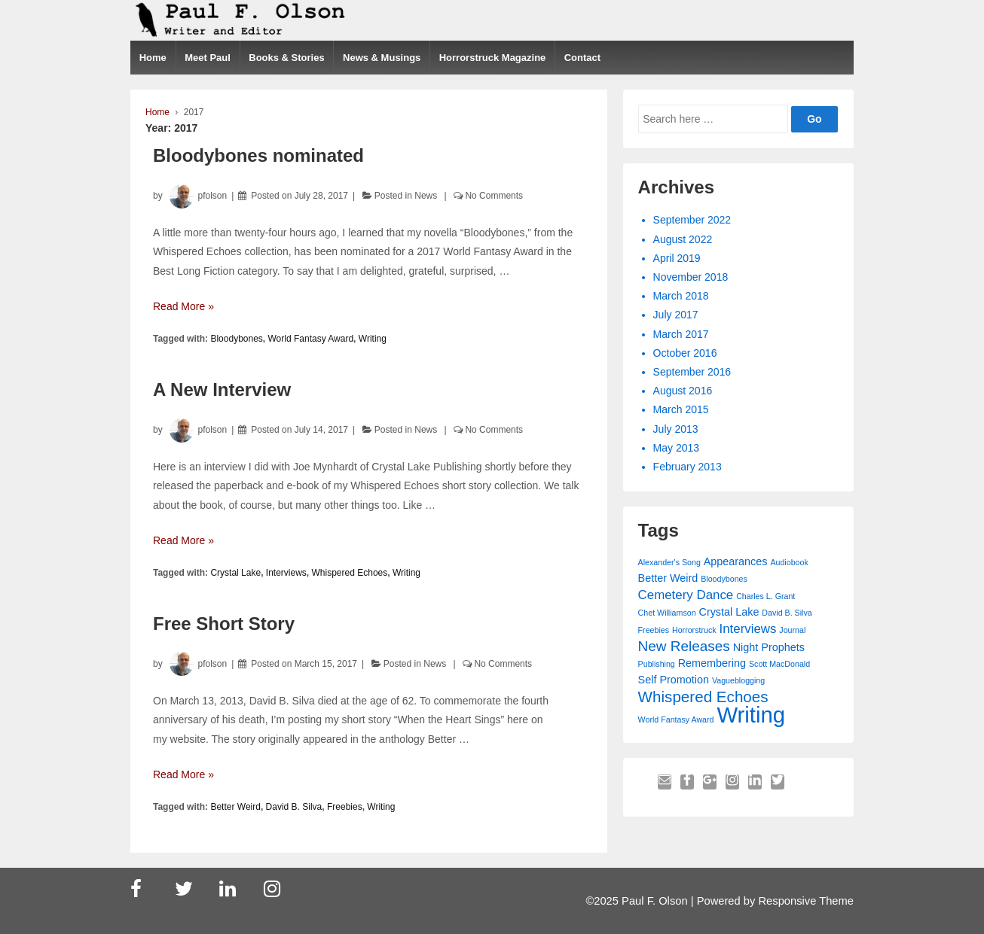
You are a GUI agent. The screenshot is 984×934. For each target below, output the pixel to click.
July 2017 (675, 315)
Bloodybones (236, 338)
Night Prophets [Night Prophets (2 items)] (769, 647)
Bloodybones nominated (258, 155)
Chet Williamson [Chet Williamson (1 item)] (667, 612)
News (425, 195)
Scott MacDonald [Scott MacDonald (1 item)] (779, 663)
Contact (582, 57)
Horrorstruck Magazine (492, 57)
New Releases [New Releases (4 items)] (684, 646)
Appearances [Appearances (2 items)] (736, 561)
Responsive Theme (806, 901)
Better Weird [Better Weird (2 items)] (668, 578)
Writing (373, 338)
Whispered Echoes (350, 572)
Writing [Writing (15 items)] (751, 715)
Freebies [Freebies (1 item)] (653, 629)
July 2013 (675, 429)
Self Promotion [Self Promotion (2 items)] (673, 680)
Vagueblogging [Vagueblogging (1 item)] (738, 680)
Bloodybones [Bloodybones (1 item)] (724, 578)
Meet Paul (208, 57)
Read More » (183, 306)
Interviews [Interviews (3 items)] (747, 629)
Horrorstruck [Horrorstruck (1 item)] (694, 629)
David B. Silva (294, 807)
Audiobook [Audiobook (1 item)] (789, 562)
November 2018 (691, 277)
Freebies (344, 807)
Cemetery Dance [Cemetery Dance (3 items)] (686, 595)
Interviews (286, 572)
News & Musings (381, 57)
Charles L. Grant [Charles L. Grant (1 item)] (765, 596)
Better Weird (235, 807)
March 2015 (681, 409)
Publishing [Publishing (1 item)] (656, 663)
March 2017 (681, 334)
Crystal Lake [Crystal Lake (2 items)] (728, 612)
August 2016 (683, 391)
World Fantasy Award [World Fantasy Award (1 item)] (676, 719)
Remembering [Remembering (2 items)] (712, 663)
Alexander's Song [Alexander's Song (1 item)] (669, 562)
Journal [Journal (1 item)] (792, 629)
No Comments (494, 195)
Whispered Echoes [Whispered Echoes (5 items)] (703, 696)
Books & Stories (286, 57)
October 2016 (685, 353)
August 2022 (683, 239)
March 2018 (681, 296)
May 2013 (676, 448)
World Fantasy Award (311, 338)
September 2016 (692, 372)
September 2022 (692, 220)
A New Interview (222, 389)
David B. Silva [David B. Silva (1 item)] (786, 612)
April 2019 (677, 258)
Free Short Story (224, 623)
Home (153, 57)
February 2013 (687, 467)
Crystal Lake (235, 572)
